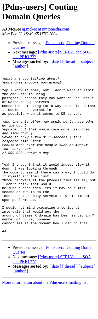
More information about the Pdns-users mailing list (45, 314)
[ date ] (55, 61)
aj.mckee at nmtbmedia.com (45, 29)
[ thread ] (70, 61)
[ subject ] (87, 61)
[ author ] (20, 66)
